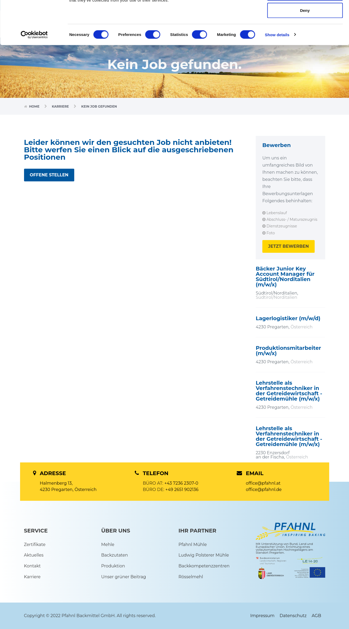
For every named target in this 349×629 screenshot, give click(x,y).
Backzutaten (114, 555)
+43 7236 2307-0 (181, 483)
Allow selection (304, 31)
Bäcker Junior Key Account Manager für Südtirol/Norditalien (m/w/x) (285, 276)
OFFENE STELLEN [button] (49, 174)
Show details (277, 73)
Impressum (262, 615)
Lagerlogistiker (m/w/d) (288, 318)
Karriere (61, 106)
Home (34, 106)
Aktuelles (34, 555)
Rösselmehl (191, 576)
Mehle (107, 544)
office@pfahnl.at (263, 483)
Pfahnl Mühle (193, 544)
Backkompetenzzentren (204, 565)
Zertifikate (35, 544)
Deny (305, 48)
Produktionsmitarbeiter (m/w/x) (288, 350)
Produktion (113, 565)
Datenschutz (293, 615)
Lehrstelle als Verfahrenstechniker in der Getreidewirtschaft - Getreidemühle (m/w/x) (289, 391)
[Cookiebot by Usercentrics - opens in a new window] (34, 73)
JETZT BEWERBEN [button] (288, 246)
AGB (316, 615)
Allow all (305, 14)
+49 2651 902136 (182, 489)
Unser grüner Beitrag (123, 576)
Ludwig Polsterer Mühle (204, 555)
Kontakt (32, 565)
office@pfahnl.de (264, 489)
